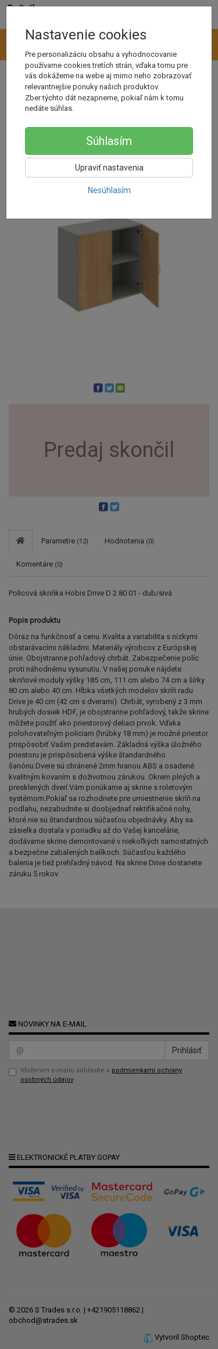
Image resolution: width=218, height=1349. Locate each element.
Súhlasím (109, 141)
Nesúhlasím (109, 190)
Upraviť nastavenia (109, 167)
